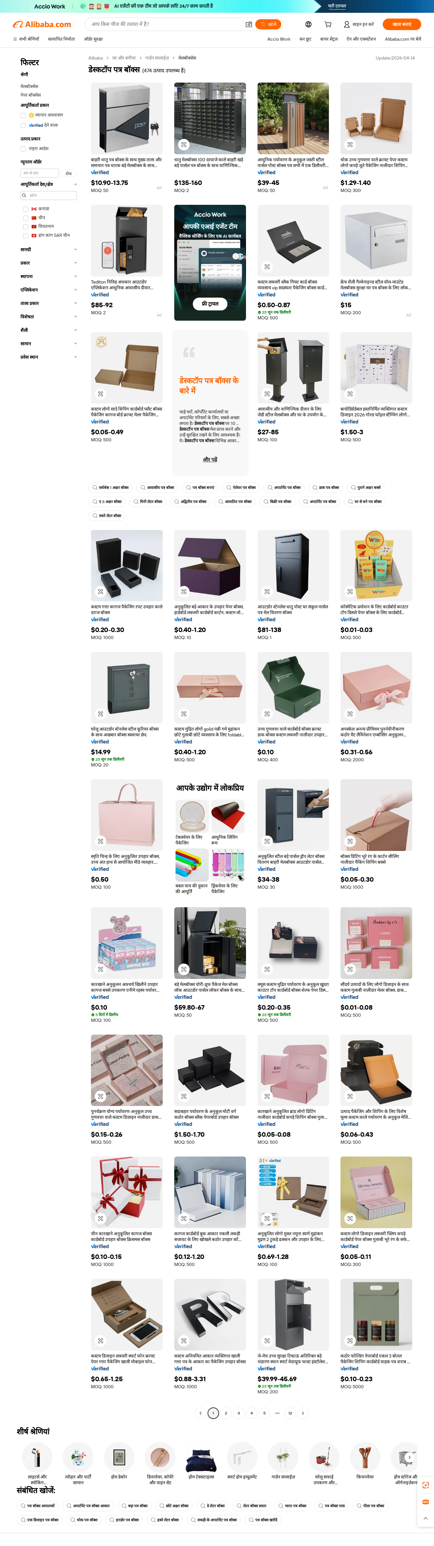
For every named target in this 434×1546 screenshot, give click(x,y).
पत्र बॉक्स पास (331, 1506)
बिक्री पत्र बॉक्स (277, 501)
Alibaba (95, 57)
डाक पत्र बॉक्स (326, 487)
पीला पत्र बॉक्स (370, 1506)
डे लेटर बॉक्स (213, 1506)
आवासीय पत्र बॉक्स (157, 487)
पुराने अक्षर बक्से (366, 487)
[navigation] (49, 736)
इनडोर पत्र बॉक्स (124, 1520)
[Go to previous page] (200, 1413)
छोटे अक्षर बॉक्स (174, 1506)
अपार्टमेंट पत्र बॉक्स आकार (88, 1506)
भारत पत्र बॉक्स (292, 1506)
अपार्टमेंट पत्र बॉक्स (284, 487)
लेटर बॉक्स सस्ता (251, 1506)
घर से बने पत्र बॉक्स (364, 501)
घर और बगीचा (124, 57)
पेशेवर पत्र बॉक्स (241, 487)
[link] (425, 1485)
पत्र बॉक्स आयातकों (37, 1506)
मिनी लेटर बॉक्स (148, 501)
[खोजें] (268, 24)
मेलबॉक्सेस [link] (187, 57)
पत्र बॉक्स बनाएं (200, 487)
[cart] (329, 25)
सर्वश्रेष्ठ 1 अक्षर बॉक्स (110, 487)
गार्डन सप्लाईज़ (157, 57)
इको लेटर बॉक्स (165, 1520)
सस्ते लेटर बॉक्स (107, 515)
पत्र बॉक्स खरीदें (263, 1520)
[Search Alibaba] (166, 24)
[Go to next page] (303, 1413)
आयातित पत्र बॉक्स (234, 501)
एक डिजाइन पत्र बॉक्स (39, 1520)
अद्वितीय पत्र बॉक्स (190, 501)
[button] (249, 24)
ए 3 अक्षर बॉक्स (107, 501)
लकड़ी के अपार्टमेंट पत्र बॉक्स (214, 1520)
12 (290, 1413)
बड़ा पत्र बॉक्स (134, 1506)
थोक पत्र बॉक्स (83, 1520)
